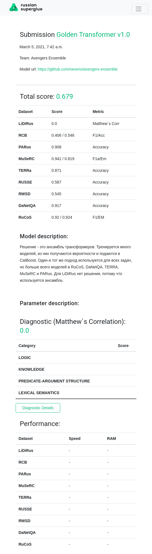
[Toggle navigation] (140, 9)
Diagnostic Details (38, 408)
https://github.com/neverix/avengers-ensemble (77, 69)
